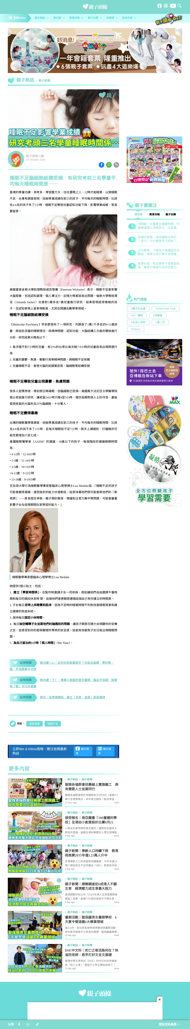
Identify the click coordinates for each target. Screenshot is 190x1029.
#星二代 (160, 322)
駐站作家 (129, 18)
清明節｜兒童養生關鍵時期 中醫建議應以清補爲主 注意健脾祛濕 (158, 226)
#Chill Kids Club (166, 308)
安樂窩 (111, 18)
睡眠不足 (53, 724)
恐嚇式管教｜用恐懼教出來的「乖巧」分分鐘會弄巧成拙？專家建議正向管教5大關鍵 (158, 239)
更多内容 (19, 769)
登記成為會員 (169, 1024)
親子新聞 (44, 80)
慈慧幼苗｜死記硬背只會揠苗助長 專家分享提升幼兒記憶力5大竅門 (158, 265)
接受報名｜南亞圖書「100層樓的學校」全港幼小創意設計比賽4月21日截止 (91, 822)
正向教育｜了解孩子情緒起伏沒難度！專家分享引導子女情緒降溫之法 (158, 252)
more (116, 803)
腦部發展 (34, 724)
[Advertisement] (154, 108)
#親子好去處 (138, 308)
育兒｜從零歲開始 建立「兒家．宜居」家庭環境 (72, 697)
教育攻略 (76, 18)
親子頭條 (82, 751)
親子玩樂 (94, 18)
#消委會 (157, 315)
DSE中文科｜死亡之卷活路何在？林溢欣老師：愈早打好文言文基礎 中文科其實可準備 (91, 955)
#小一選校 (137, 315)
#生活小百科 (138, 322)
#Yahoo (135, 329)
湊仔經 (58, 18)
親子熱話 (41, 18)
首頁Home (17, 18)
